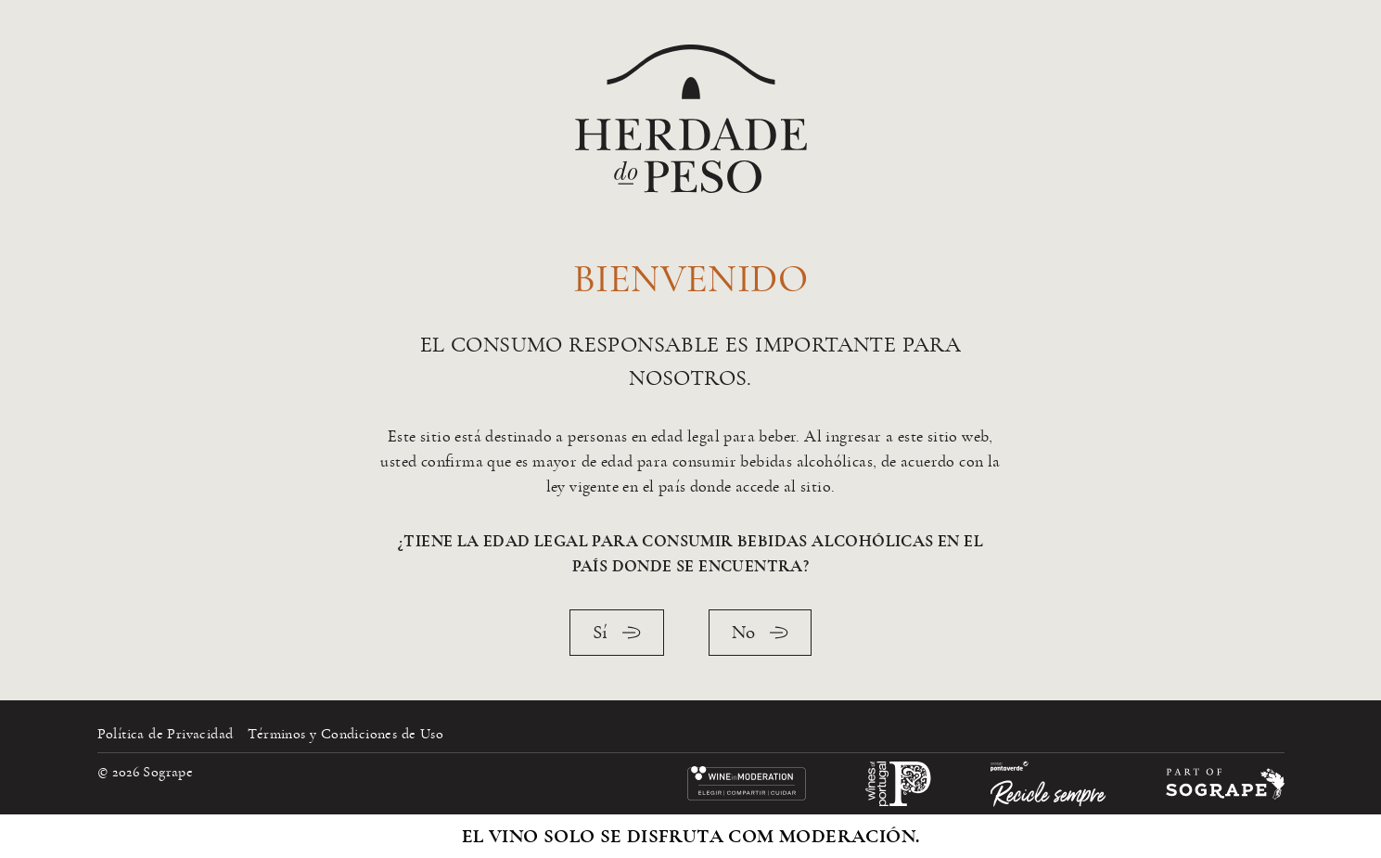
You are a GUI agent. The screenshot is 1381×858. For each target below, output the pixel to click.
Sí (617, 632)
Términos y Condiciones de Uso (345, 733)
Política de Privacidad (165, 733)
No (760, 632)
